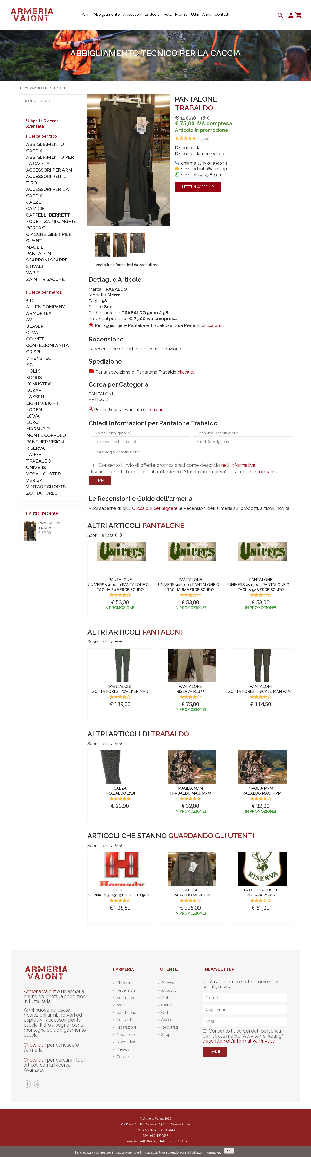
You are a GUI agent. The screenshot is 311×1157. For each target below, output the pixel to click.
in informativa (263, 471)
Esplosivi (152, 14)
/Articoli (38, 88)
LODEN (34, 409)
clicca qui (211, 325)
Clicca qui (35, 1045)
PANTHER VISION (45, 441)
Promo (181, 14)
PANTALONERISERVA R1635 (190, 689)
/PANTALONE (57, 88)
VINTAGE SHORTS (46, 486)
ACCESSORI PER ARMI (49, 169)
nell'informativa (238, 465)
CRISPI (33, 351)
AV (29, 319)
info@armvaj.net (216, 168)
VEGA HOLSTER (43, 473)
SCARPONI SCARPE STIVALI (47, 263)
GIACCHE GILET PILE (48, 234)
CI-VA (32, 332)
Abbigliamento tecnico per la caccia (155, 53)
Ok (229, 1150)
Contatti (221, 14)
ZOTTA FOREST (43, 493)
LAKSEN (35, 396)
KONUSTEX (38, 383)
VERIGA (34, 480)
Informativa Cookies (173, 1141)
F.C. (29, 364)
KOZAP (33, 390)
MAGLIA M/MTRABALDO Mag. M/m (190, 791)
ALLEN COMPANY (45, 306)
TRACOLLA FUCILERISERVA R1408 (260, 892)
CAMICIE (35, 208)
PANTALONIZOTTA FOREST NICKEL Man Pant (260, 689)
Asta (168, 14)
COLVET (35, 338)
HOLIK (33, 371)
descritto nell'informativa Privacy (239, 1041)
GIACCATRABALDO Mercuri (190, 892)
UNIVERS (36, 467)
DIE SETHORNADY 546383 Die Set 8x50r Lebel (125, 892)
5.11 (30, 300)
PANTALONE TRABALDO (49, 525)
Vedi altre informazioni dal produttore (127, 265)
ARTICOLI (98, 399)
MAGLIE (34, 247)
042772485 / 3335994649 (158, 1130)
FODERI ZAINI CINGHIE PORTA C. (51, 224)
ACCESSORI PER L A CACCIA (47, 192)
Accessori (132, 14)
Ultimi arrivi (201, 14)
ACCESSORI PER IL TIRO (46, 179)
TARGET (35, 454)
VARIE (32, 272)
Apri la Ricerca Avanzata (42, 123)
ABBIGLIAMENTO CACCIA (45, 147)
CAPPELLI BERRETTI (48, 214)
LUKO (32, 422)
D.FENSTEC (38, 358)
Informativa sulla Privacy (140, 1141)
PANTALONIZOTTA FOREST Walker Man (120, 689)
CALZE (33, 202)
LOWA (33, 415)
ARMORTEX (39, 313)
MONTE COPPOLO (46, 435)
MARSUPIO (38, 428)
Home (24, 88)
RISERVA (35, 448)
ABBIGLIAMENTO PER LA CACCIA (50, 160)
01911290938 (159, 1135)
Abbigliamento (107, 14)
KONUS (34, 377)
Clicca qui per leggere (155, 508)
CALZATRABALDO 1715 (120, 791)
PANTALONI (101, 393)
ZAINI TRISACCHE (45, 279)
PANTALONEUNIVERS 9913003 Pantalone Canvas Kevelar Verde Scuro (148, 584)
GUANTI (34, 240)
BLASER (35, 326)
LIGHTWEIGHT (42, 403)
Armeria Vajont (40, 991)
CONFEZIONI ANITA (47, 345)
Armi (86, 14)
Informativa (211, 1152)
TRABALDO (194, 108)
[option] (102, 245)
